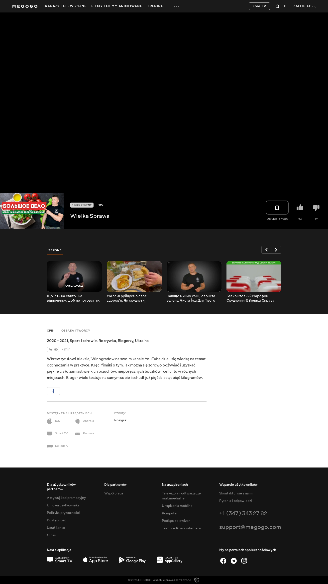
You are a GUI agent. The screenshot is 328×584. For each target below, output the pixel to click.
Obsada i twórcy (75, 331)
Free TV (259, 6)
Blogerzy (125, 340)
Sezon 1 (55, 250)
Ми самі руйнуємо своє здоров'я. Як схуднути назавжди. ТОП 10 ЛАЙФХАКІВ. (134, 298)
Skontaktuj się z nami (236, 493)
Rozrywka (107, 340)
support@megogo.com (250, 527)
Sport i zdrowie (83, 340)
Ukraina (142, 340)
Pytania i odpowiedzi (235, 501)
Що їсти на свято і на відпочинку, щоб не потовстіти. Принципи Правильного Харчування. (73, 298)
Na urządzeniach (175, 484)
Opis (50, 331)
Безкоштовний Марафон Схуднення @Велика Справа (250, 298)
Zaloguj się (304, 6)
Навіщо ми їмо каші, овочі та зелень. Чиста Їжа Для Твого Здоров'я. (191, 298)
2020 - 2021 (57, 340)
